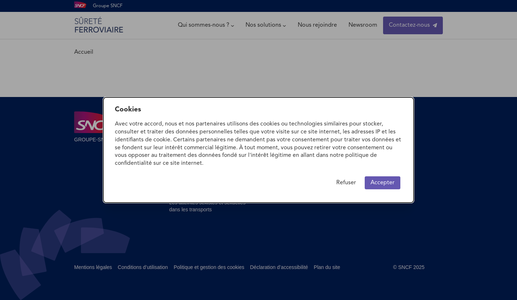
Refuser (346, 183)
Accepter (382, 183)
